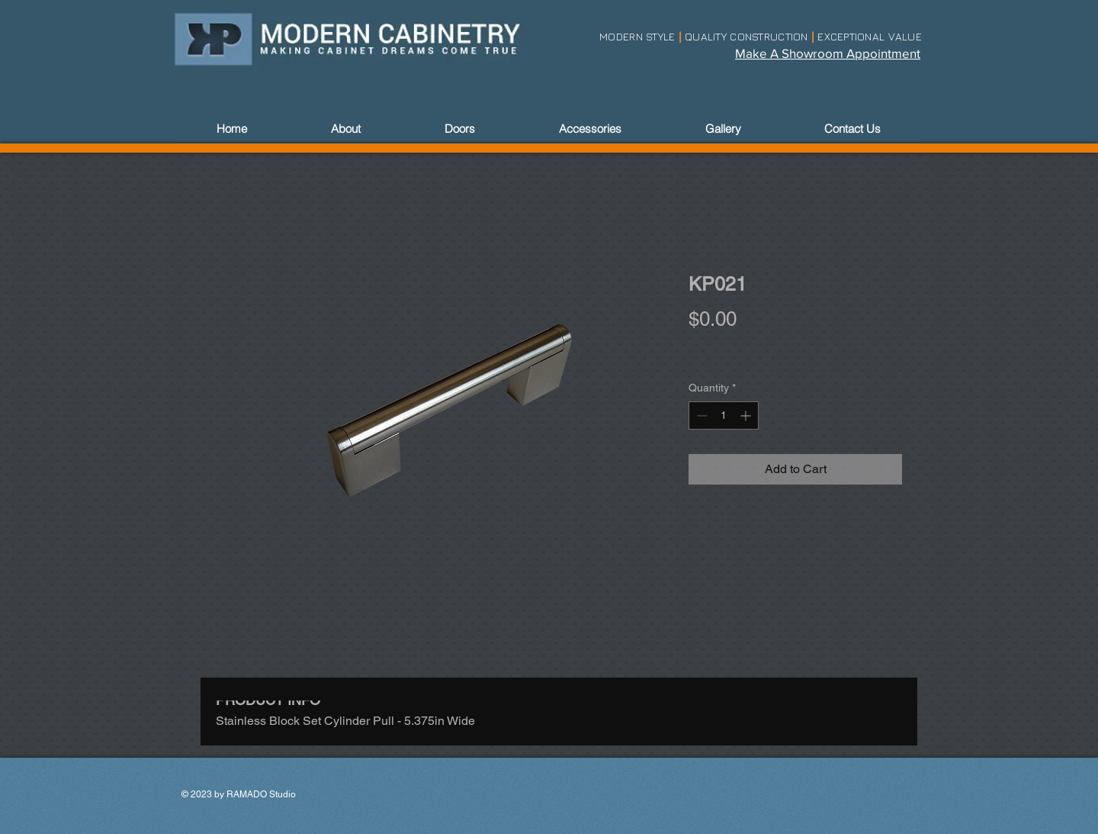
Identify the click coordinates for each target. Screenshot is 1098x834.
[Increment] (746, 415)
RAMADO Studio (261, 794)
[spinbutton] (723, 415)
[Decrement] (700, 415)
